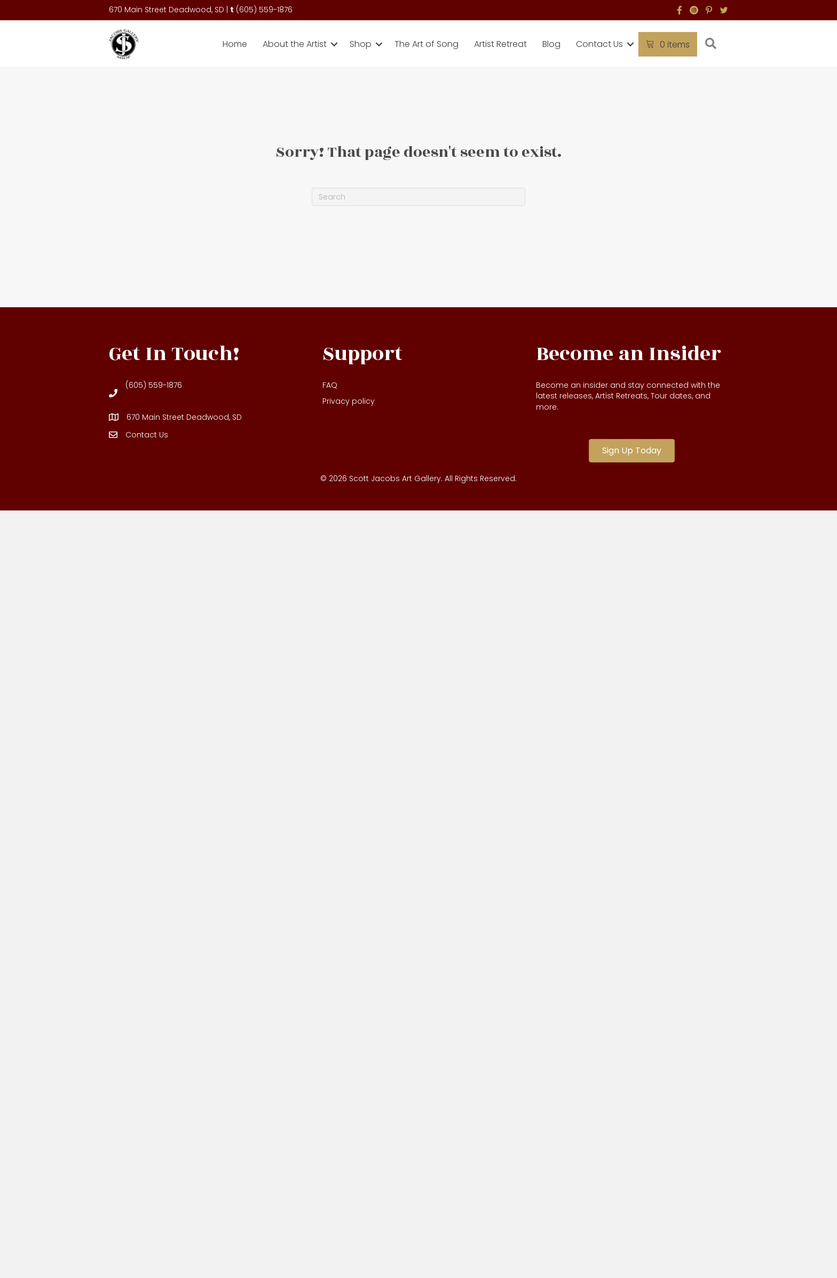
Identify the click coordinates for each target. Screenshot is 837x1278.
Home (235, 44)
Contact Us (599, 44)
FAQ (329, 385)
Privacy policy (348, 401)
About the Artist (295, 44)
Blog (551, 44)
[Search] (418, 197)
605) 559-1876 (266, 9)
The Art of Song (426, 44)
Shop (361, 44)
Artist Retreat (500, 44)
